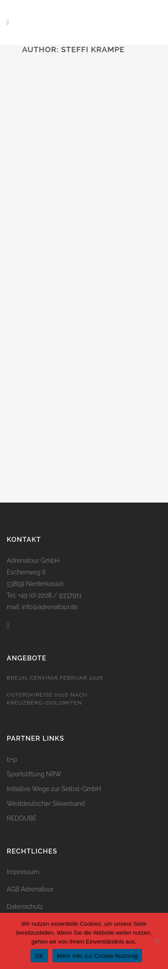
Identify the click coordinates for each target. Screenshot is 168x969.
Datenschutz (25, 906)
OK (39, 956)
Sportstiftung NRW (34, 774)
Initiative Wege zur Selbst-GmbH (54, 788)
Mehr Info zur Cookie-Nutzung (97, 956)
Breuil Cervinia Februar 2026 (55, 678)
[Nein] (156, 940)
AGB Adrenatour (30, 889)
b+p (12, 759)
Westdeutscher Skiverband (46, 803)
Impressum (23, 871)
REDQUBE (22, 818)
